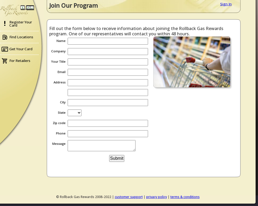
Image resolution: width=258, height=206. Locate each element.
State (61, 113)
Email (61, 72)
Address (59, 82)
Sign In (226, 4)
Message (58, 144)
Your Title (58, 62)
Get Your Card (20, 49)
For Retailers (19, 60)
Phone (60, 133)
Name (60, 41)
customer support (129, 197)
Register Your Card (20, 24)
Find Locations (21, 37)
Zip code (59, 123)
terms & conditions (185, 197)
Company (58, 51)
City (62, 102)
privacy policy (156, 197)
